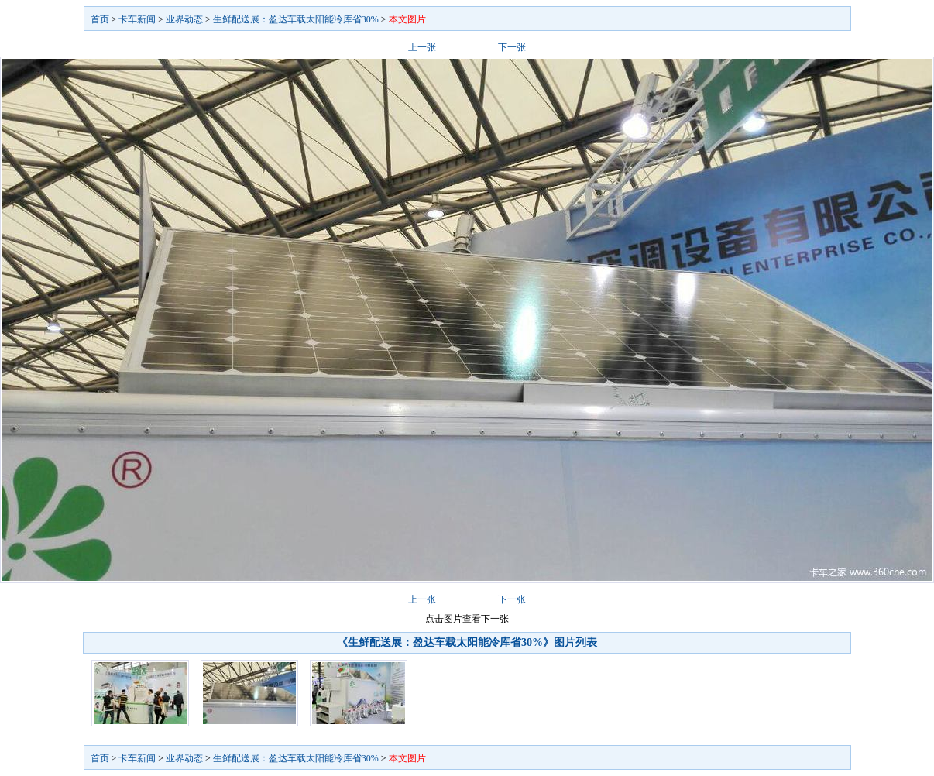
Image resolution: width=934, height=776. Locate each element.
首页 (100, 19)
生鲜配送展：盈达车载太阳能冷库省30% (296, 19)
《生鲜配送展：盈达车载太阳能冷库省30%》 (445, 642)
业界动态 (184, 19)
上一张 (422, 47)
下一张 (512, 47)
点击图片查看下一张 (467, 618)
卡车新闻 (137, 19)
